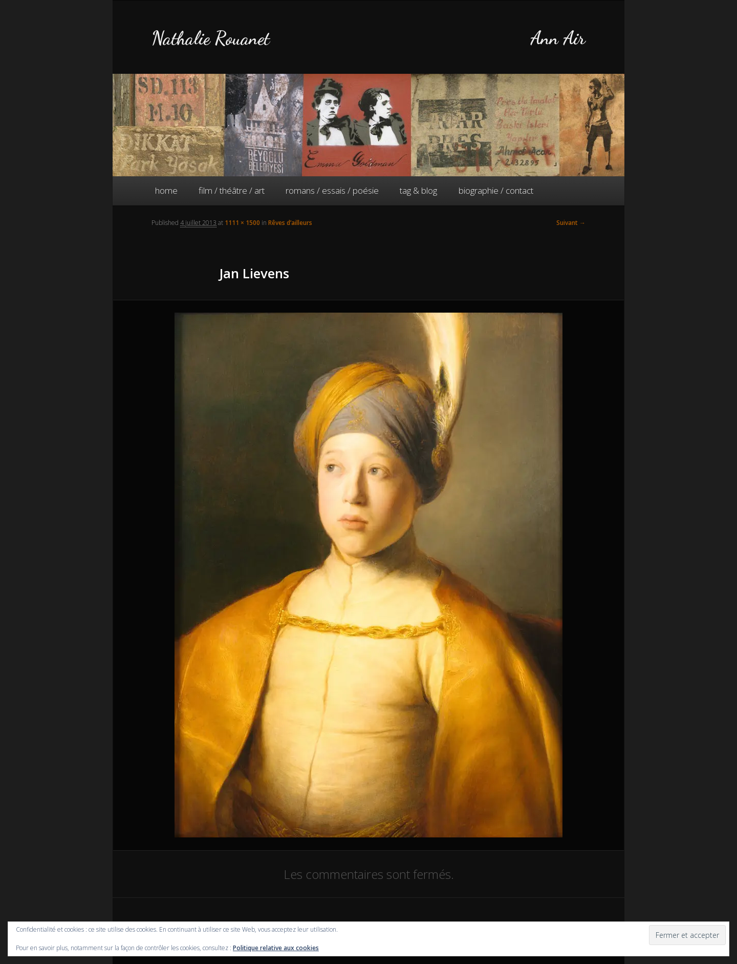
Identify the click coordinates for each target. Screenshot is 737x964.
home (166, 190)
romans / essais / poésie (332, 190)
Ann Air (558, 38)
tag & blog (418, 190)
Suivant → (571, 222)
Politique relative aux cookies (276, 948)
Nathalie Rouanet (210, 38)
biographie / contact (496, 190)
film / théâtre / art (232, 190)
